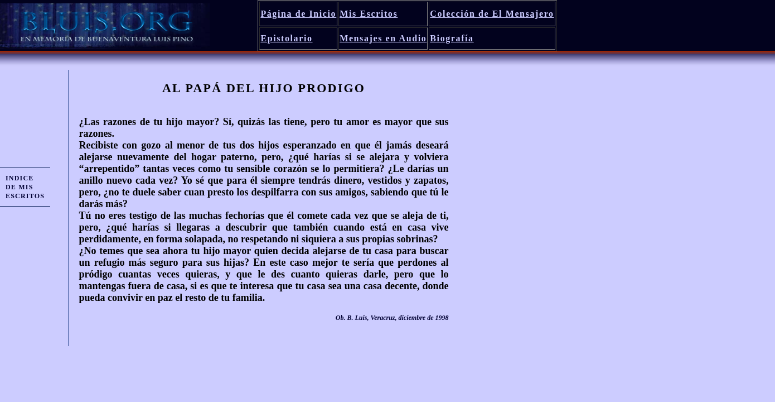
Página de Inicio (298, 13)
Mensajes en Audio (383, 38)
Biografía (451, 38)
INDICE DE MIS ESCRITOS (25, 187)
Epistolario (286, 38)
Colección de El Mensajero (492, 13)
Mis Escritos (369, 13)
